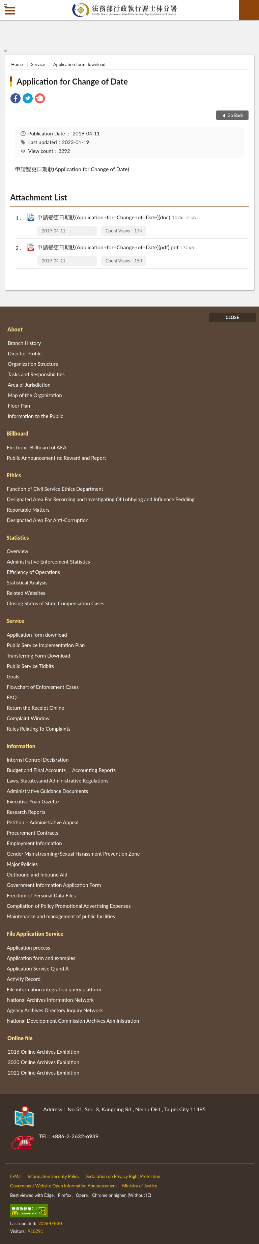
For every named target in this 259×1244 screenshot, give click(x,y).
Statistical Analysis (27, 582)
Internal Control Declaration (38, 760)
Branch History (24, 343)
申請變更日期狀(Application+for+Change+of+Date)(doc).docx (116, 218)
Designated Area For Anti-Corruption (47, 520)
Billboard (17, 433)
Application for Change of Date (72, 81)
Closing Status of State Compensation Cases (55, 603)
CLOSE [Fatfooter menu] (232, 317)
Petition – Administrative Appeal (42, 822)
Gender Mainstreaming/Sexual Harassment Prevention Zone (73, 854)
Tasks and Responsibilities (36, 374)
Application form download (79, 64)
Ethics (13, 475)
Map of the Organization (35, 395)
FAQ (12, 697)
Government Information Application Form (54, 885)
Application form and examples (41, 958)
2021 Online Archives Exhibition (43, 1073)
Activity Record (23, 979)
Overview (17, 551)
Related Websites (26, 593)
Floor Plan (19, 406)
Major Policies (22, 864)
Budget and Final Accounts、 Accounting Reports (61, 770)
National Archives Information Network (50, 1000)
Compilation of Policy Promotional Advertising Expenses (69, 906)
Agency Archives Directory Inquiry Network (55, 1010)
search (249, 10)
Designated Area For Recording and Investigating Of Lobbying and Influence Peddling (101, 499)
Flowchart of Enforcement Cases (43, 687)
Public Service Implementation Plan (46, 645)
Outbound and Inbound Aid (37, 874)
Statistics (17, 537)
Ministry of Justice (139, 1185)
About (15, 329)
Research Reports (26, 812)
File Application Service (34, 933)
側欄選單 (10, 10)
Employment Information (34, 843)
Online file (20, 1038)
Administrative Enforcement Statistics (48, 562)
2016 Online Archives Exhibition (43, 1052)
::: (5, 5)
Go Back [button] (235, 115)
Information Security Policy (54, 1176)
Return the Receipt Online (35, 708)
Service (38, 64)
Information (20, 746)
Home (17, 64)
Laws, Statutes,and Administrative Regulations (57, 780)
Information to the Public (35, 416)
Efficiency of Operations (33, 572)
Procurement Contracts (32, 833)
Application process (28, 948)
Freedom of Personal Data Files (41, 895)
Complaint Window (28, 718)
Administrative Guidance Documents (47, 791)
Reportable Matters (28, 510)
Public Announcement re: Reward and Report (56, 458)
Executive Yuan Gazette (33, 801)
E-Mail (16, 1176)
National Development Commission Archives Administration (73, 1021)
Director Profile (24, 353)
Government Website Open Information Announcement (63, 1185)
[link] (15, 99)
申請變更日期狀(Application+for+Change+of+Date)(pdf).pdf (115, 248)
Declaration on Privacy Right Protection (123, 1176)
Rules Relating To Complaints (38, 729)
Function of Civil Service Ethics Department (55, 489)
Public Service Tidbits (30, 666)
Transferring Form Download (38, 655)
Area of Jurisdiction (29, 385)
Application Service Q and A (38, 968)
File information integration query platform (54, 989)
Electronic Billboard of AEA (36, 447)
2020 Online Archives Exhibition (43, 1062)
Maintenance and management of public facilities (61, 916)
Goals (13, 676)
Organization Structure (33, 364)
